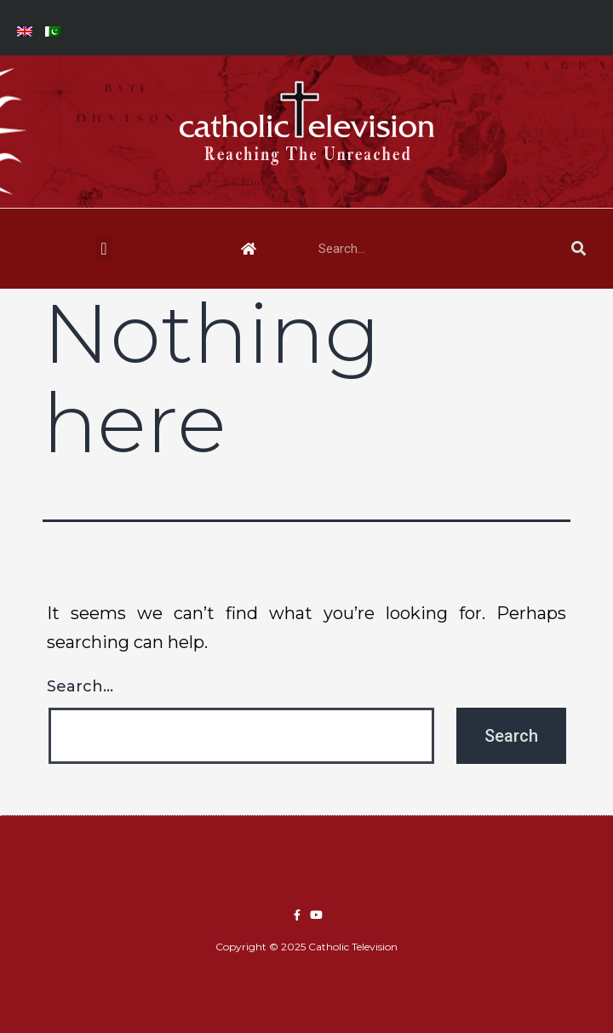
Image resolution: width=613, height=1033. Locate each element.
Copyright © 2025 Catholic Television (306, 946)
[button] (103, 248)
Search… (80, 686)
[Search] (578, 249)
